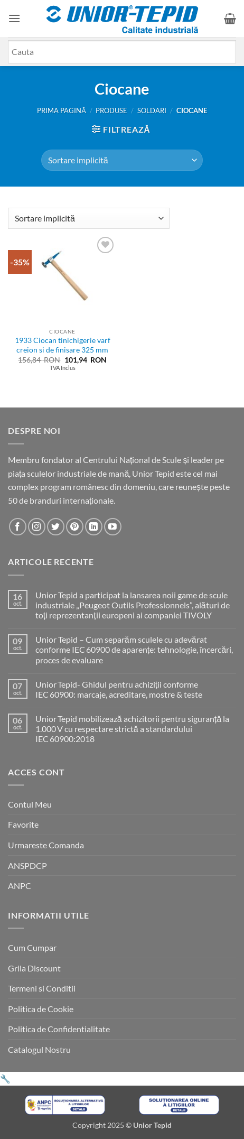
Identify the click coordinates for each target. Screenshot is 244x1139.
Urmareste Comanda (46, 845)
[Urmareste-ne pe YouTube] (112, 526)
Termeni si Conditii (42, 988)
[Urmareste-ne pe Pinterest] (74, 526)
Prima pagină (61, 110)
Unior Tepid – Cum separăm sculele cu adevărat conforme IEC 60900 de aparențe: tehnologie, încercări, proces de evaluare (134, 649)
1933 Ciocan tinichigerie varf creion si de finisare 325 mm (62, 345)
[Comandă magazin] (122, 160)
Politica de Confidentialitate (59, 1029)
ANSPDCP (27, 865)
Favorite (23, 824)
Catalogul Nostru (39, 1049)
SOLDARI (151, 110)
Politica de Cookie (40, 1009)
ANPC (19, 886)
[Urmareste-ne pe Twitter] (55, 526)
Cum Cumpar (32, 947)
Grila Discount (34, 968)
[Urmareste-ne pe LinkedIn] (93, 526)
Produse (111, 110)
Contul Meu (30, 804)
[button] (14, 18)
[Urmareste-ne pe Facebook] (17, 526)
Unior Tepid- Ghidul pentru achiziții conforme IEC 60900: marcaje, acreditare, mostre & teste (118, 689)
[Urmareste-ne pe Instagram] (36, 526)
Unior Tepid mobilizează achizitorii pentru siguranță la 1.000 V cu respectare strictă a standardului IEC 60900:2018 (132, 729)
